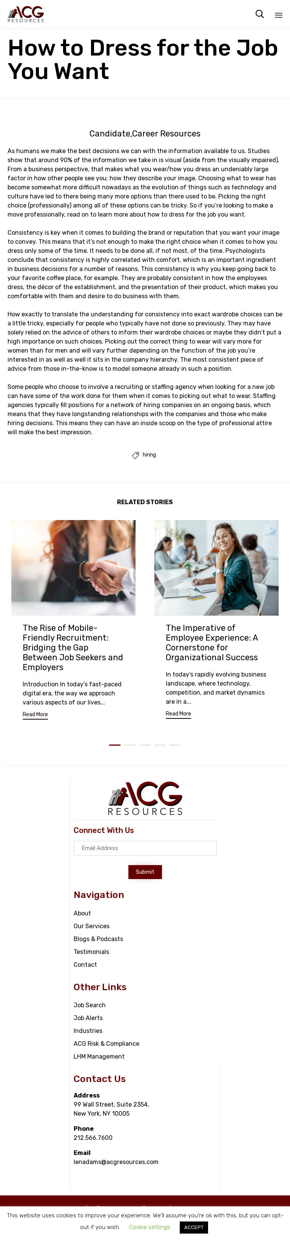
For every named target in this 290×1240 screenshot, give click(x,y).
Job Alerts (88, 1018)
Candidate (109, 134)
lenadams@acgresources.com (116, 1162)
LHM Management (99, 1056)
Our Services (92, 926)
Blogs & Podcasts (98, 939)
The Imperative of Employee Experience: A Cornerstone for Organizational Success (212, 643)
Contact (85, 964)
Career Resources (166, 134)
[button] (35, 716)
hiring (149, 455)
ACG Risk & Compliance (106, 1043)
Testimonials (91, 951)
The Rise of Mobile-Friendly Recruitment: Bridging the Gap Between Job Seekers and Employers (73, 647)
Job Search (90, 1005)
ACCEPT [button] (194, 1227)
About (82, 913)
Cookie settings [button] (149, 1227)
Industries (88, 1030)
